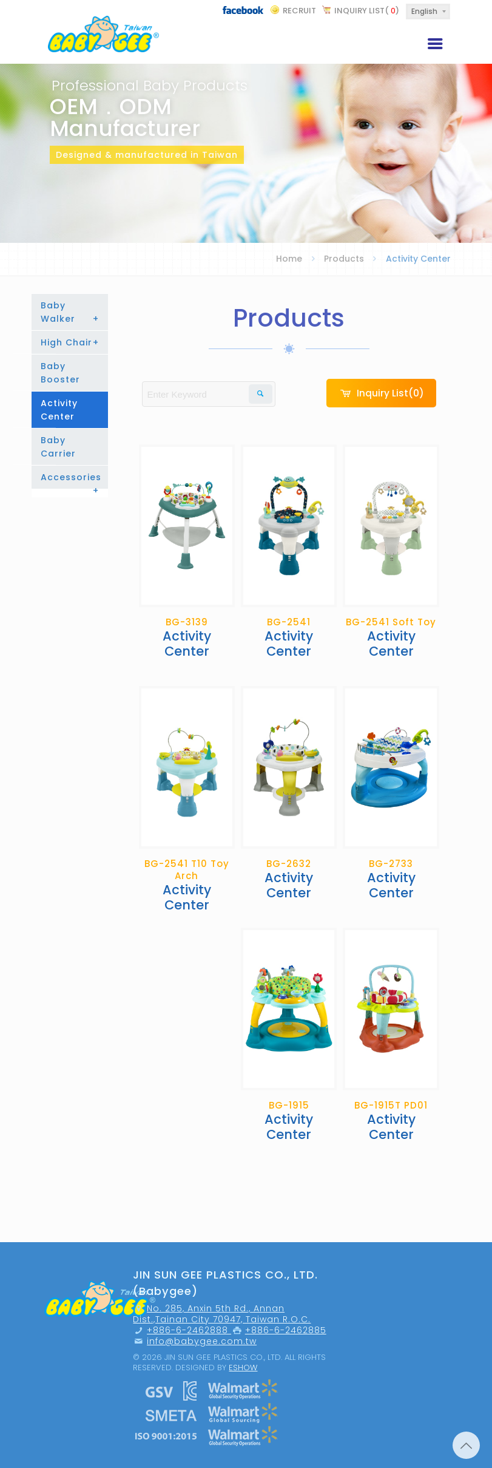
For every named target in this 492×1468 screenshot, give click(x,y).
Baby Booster (60, 373)
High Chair (70, 342)
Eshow (243, 1367)
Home (289, 259)
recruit (299, 10)
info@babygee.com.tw (202, 1341)
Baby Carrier (58, 447)
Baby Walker (70, 312)
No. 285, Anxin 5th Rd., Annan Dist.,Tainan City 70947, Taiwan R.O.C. (222, 1313)
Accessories (71, 480)
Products (344, 259)
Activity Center (59, 410)
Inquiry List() (366, 10)
